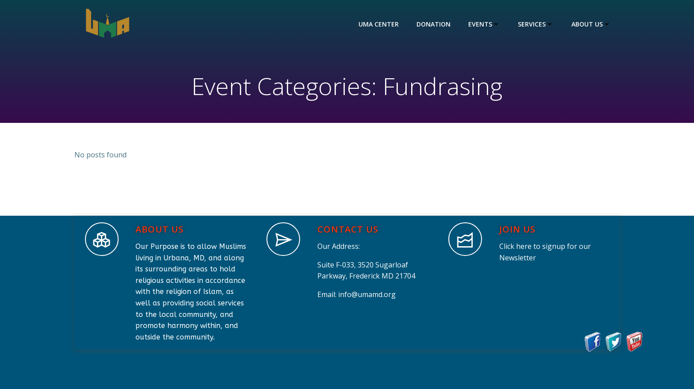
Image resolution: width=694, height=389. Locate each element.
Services (536, 24)
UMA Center (379, 24)
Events (484, 24)
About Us (591, 24)
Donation (433, 24)
